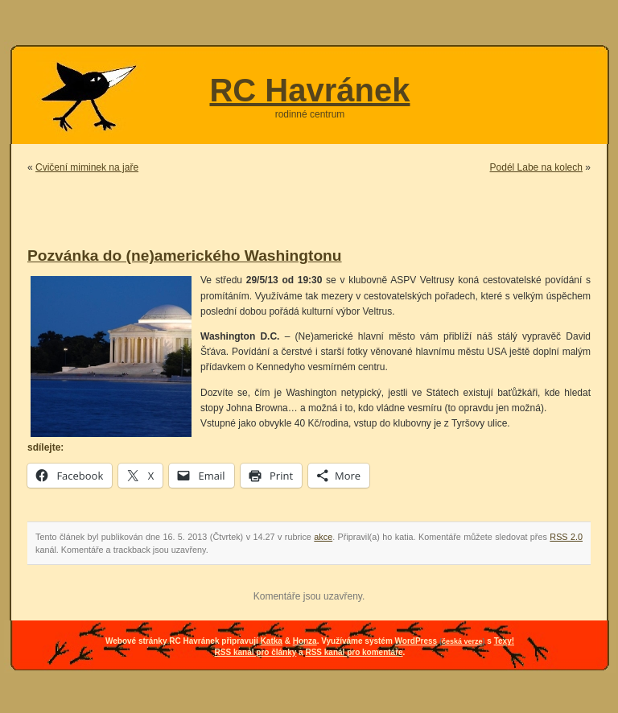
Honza (305, 641)
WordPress (416, 641)
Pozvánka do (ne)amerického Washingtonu (184, 255)
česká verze (462, 641)
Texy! (504, 641)
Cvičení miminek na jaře (86, 167)
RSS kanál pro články (256, 652)
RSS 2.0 (566, 537)
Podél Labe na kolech (536, 167)
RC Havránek (309, 90)
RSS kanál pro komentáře (353, 652)
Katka (271, 641)
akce (323, 537)
